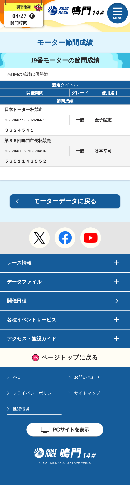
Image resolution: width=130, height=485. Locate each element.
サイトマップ (87, 393)
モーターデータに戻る (65, 201)
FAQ (17, 377)
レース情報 (63, 263)
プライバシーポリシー (34, 393)
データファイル (63, 281)
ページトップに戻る (69, 357)
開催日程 (16, 300)
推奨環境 (21, 409)
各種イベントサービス (63, 319)
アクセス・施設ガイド (63, 338)
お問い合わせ (87, 377)
